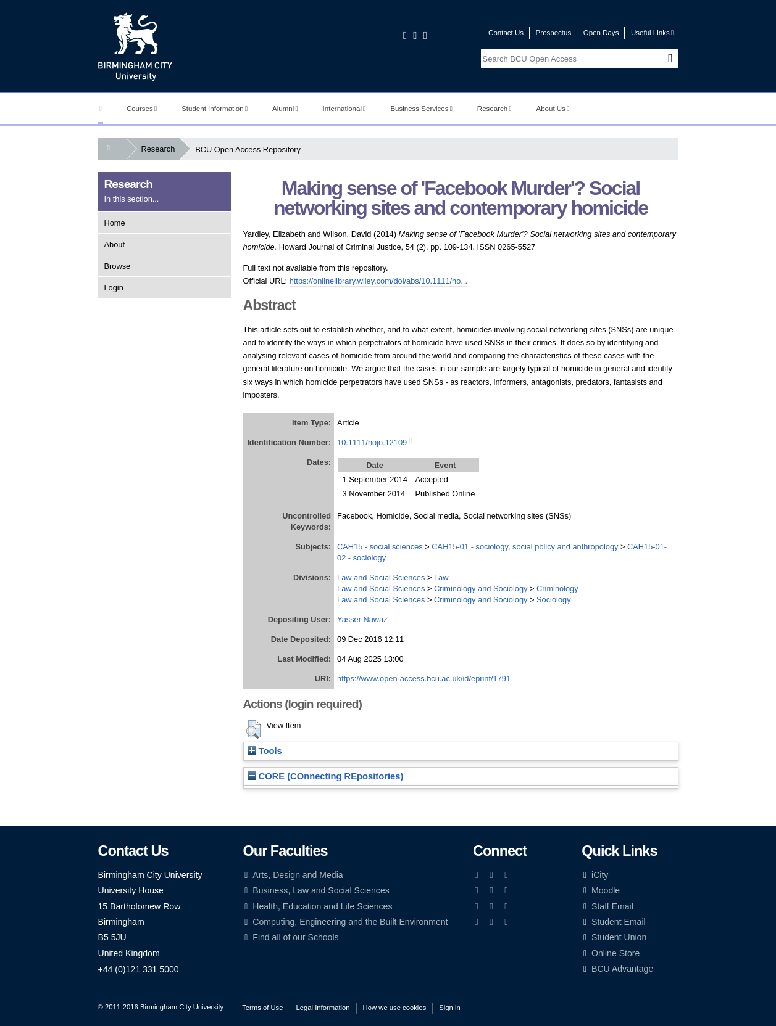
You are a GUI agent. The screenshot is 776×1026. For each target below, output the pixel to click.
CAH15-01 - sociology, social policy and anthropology (525, 546)
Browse (117, 266)
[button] (253, 729)
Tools (265, 751)
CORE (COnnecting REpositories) (326, 776)
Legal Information (323, 1007)
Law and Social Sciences (381, 577)
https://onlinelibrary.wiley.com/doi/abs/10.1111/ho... (378, 280)
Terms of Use (262, 1007)
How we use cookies (395, 1007)
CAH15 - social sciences (380, 546)
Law (441, 577)
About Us (553, 108)
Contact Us (506, 32)
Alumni (285, 108)
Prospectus (554, 32)
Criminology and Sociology (481, 588)
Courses (142, 108)
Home (114, 223)
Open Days (601, 32)
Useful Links (652, 32)
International (344, 108)
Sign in (449, 1007)
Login (113, 287)
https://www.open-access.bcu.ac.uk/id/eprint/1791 (424, 678)
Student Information (214, 108)
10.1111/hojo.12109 (372, 442)
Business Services (421, 108)
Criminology (557, 588)
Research (494, 108)
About (114, 244)
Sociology (553, 599)
